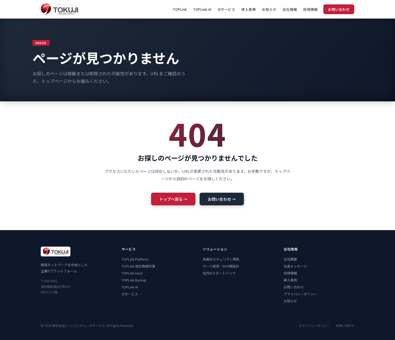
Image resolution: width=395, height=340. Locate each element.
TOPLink (180, 9)
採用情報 (310, 9)
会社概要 (290, 259)
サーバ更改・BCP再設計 (221, 266)
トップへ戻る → (173, 199)
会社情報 (290, 9)
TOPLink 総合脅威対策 (138, 266)
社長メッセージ (295, 266)
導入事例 (248, 9)
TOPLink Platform (135, 259)
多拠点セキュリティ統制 (221, 259)
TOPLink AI (202, 9)
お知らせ (269, 9)
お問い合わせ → (222, 199)
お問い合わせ (339, 9)
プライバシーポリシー (300, 294)
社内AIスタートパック (219, 273)
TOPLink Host (132, 273)
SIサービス (226, 9)
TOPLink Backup (134, 280)
